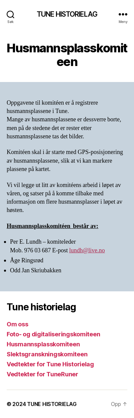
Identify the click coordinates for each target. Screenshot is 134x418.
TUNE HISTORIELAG (67, 14)
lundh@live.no (87, 250)
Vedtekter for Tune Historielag (50, 364)
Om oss (17, 324)
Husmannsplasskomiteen (43, 344)
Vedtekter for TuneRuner (42, 374)
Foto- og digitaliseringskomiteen (53, 334)
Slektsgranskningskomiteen (47, 354)
